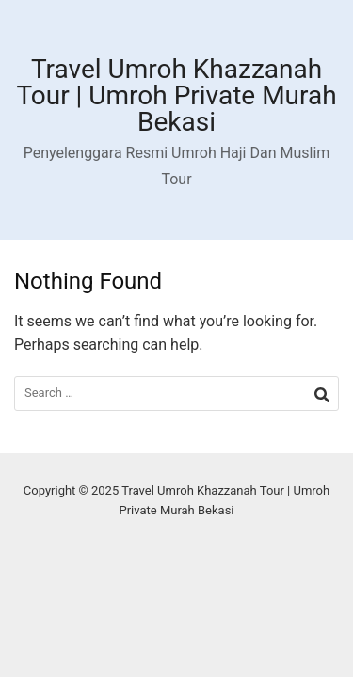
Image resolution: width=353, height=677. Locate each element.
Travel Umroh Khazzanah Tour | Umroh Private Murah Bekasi (176, 95)
